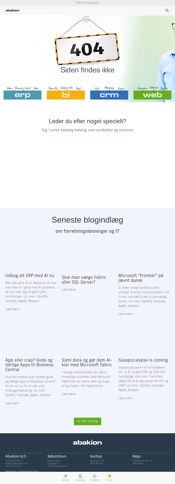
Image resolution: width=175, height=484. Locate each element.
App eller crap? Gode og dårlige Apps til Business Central (29, 365)
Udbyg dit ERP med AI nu (29, 276)
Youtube (11, 301)
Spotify (42, 296)
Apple (22, 301)
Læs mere (12, 309)
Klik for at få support (87, 3)
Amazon (33, 301)
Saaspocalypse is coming (143, 360)
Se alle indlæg (87, 421)
